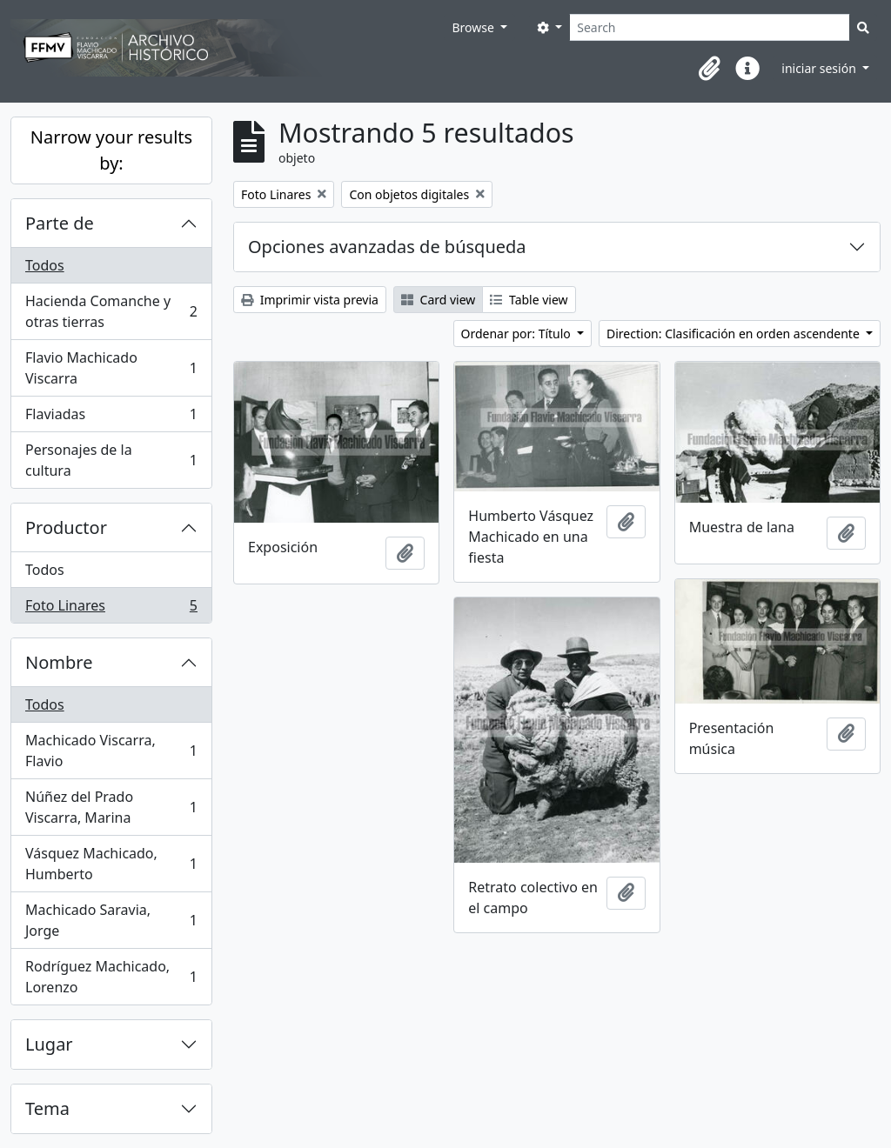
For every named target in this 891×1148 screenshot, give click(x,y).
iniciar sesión (820, 68)
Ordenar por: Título (517, 333)
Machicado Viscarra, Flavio (111, 751)
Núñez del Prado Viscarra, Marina (111, 807)
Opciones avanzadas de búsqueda (387, 246)
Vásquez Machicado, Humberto (111, 864)
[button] (709, 69)
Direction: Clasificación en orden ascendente (734, 333)
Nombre (58, 662)
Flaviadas (111, 418)
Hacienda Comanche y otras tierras (111, 311)
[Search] (709, 27)
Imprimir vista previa (310, 299)
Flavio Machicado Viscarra (111, 368)
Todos (44, 265)
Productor (66, 527)
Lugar (49, 1044)
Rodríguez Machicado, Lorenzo (111, 977)
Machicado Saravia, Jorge (111, 920)
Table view (528, 299)
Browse (474, 27)
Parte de (59, 223)
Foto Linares (111, 609)
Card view (438, 299)
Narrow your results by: (111, 150)
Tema (47, 1108)
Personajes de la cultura (111, 460)
